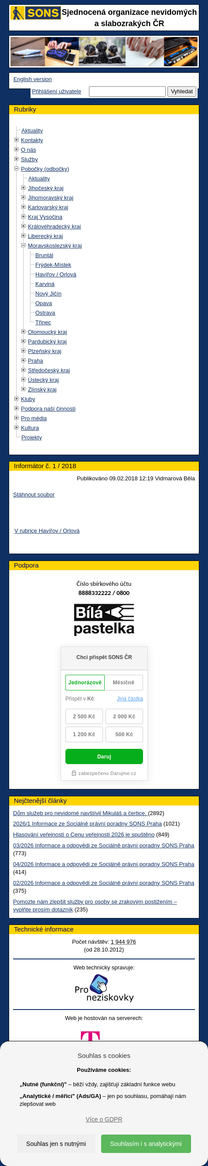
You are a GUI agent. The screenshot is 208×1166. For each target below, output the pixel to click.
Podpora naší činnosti (48, 408)
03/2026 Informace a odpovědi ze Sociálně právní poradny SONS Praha (103, 845)
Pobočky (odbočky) (45, 169)
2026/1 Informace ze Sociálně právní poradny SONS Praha (87, 823)
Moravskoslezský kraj (55, 245)
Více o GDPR (103, 1119)
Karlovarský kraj (48, 207)
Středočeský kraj (49, 370)
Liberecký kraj (45, 236)
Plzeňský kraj (44, 351)
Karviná (45, 284)
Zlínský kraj (42, 389)
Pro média (34, 418)
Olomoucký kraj (47, 332)
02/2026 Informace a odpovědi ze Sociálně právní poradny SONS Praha (103, 883)
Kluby (28, 399)
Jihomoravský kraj (50, 197)
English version (33, 79)
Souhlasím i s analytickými (146, 1143)
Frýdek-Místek (53, 265)
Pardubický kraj (47, 341)
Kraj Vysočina (45, 217)
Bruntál (44, 255)
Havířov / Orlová (55, 274)
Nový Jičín (48, 293)
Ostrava (45, 312)
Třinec (43, 322)
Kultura (30, 428)
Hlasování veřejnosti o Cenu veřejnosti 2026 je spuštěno (83, 834)
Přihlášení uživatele (56, 91)
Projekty (31, 437)
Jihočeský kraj (46, 188)
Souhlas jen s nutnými (56, 1143)
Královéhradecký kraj (54, 226)
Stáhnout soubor (34, 494)
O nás (28, 149)
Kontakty (32, 140)
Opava (43, 303)
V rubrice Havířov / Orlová (47, 530)
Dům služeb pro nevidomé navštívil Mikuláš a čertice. (80, 813)
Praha (35, 360)
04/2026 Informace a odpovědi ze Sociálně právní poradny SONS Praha (103, 864)
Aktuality (32, 130)
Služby (29, 159)
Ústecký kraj (43, 380)
